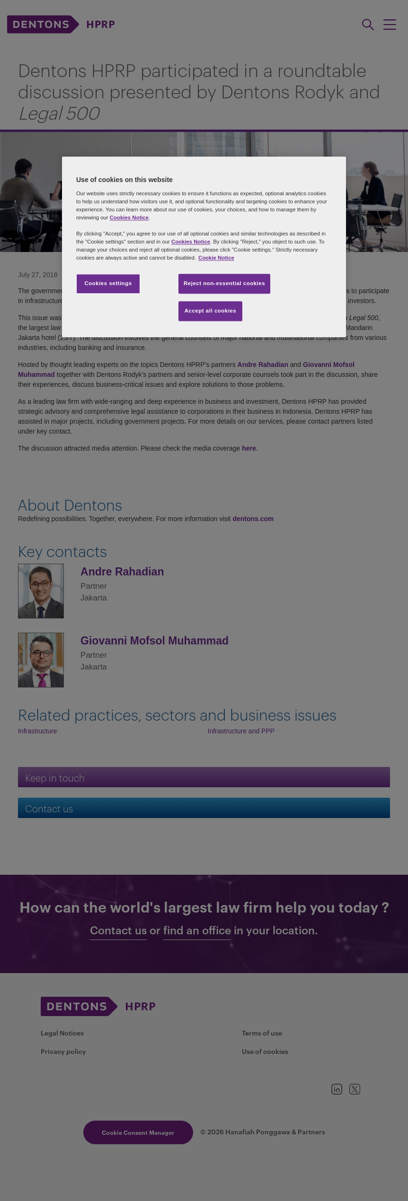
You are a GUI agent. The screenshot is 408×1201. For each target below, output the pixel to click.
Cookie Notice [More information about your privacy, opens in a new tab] (216, 258)
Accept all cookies (211, 310)
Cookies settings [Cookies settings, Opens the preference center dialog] (108, 283)
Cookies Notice (129, 217)
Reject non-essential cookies (224, 283)
